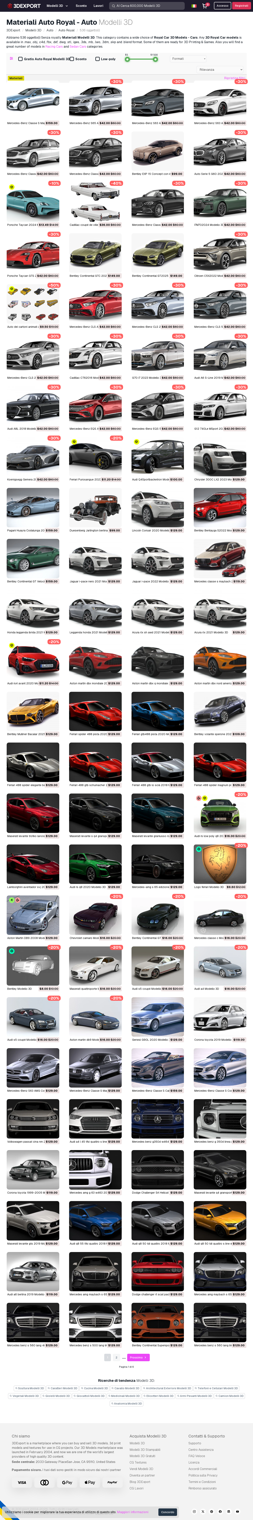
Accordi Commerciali (202, 1469)
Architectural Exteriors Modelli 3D (167, 1388)
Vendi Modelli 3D (141, 1469)
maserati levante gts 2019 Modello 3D (31, 1243)
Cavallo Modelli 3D (125, 1388)
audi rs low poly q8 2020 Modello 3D (218, 836)
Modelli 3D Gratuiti (142, 1456)
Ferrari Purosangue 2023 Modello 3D (93, 479)
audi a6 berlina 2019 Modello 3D (28, 1294)
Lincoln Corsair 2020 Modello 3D (153, 530)
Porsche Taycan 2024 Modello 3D (29, 225)
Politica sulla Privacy (202, 1475)
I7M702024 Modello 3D (209, 225)
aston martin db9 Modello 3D (88, 1039)
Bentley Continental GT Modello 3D (154, 938)
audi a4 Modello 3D (206, 989)
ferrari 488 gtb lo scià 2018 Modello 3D (157, 785)
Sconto (78, 59)
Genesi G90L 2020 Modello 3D (152, 1039)
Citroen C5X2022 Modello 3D (213, 276)
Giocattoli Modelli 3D (89, 1396)
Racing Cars (54, 46)
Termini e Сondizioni (202, 1482)
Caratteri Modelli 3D (62, 1388)
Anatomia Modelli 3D (126, 1403)
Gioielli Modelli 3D (56, 1396)
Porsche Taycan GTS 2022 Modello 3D (32, 276)
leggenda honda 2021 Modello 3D (91, 632)
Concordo (167, 1512)
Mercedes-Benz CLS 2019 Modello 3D (31, 378)
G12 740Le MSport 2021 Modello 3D (217, 428)
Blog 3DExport (140, 1482)
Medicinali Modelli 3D (124, 1396)
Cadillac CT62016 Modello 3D (89, 378)
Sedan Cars (78, 46)
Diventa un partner (142, 1475)
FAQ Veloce (196, 1456)
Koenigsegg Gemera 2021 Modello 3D (31, 479)
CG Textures (138, 1462)
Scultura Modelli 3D (29, 1388)
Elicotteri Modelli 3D (158, 1396)
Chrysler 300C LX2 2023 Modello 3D (218, 479)
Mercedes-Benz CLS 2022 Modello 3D (156, 327)
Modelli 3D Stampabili (145, 1450)
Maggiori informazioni (132, 1512)
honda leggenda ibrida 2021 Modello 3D (32, 632)
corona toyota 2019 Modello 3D (215, 1039)
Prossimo (138, 1357)
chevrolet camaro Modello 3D (88, 938)
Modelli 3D (137, 1443)
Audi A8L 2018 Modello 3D (24, 428)
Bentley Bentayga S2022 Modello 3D (217, 530)
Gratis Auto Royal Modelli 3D (44, 59)
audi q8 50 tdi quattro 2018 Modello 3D (157, 1243)
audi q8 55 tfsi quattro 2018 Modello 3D (95, 1243)
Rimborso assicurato (202, 1488)
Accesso (222, 5)
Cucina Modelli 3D (94, 1388)
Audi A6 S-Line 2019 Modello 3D (215, 378)
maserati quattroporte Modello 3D (91, 989)
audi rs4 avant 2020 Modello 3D (28, 683)
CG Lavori (136, 1488)
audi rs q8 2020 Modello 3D (88, 887)
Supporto (194, 1443)
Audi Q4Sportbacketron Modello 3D (154, 479)
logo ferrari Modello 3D (209, 887)
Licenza (193, 1462)
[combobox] (188, 59)
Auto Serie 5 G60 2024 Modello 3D (217, 174)
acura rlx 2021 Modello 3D (211, 632)
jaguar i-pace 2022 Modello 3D (152, 581)
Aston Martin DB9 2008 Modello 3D (30, 938)
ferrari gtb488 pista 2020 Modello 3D (156, 734)
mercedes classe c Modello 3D (213, 938)
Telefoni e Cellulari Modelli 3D (216, 1388)
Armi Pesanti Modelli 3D (194, 1396)
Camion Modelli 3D (229, 1396)
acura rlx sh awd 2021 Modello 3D (154, 632)
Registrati (241, 5)
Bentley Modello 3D (19, 989)
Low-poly (105, 59)
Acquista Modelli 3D (148, 1436)
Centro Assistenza (201, 1450)
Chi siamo (21, 1436)
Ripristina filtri (234, 78)
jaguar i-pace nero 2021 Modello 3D (93, 581)
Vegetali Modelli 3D (24, 1396)
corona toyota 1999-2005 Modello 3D (32, 1192)
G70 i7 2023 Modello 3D (147, 378)
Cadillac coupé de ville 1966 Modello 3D (95, 225)
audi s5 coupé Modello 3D (149, 989)
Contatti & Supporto (206, 1436)
